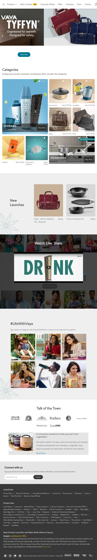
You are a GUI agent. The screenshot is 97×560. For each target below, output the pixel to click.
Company (70, 4)
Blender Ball (30, 520)
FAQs (60, 4)
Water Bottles (29, 507)
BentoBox (43, 509)
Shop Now (77, 54)
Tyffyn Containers (42, 517)
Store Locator (67, 493)
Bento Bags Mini (9, 512)
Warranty (78, 493)
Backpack (46, 512)
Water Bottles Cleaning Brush (13, 520)
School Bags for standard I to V (13, 515)
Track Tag (6, 523)
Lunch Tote (36, 512)
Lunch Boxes (7, 507)
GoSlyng (55, 515)
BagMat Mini (65, 515)
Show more (47, 547)
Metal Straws (64, 520)
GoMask (75, 515)
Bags (76, 509)
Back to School (26, 4)
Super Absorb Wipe (62, 523)
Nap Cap (50, 523)
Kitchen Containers (56, 509)
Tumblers (68, 509)
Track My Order (16, 496)
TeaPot (35, 509)
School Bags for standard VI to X (38, 515)
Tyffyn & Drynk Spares (25, 517)
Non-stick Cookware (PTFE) (76, 507)
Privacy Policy (8, 493)
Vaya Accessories (9, 517)
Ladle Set (16, 523)
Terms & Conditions (23, 493)
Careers (87, 493)
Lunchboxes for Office (18, 536)
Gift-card (84, 515)
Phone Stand (76, 520)
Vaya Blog (14, 525)
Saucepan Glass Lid (37, 523)
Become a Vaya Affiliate (32, 496)
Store (79, 4)
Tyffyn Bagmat (56, 517)
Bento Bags (84, 509)
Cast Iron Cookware (57, 507)
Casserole (18, 507)
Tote (28, 512)
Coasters (54, 520)
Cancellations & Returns (41, 493)
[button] (2, 36)
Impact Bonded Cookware (12, 509)
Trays (75, 517)
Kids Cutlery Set (42, 520)
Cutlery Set (67, 517)
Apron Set (24, 523)
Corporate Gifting (47, 4)
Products (10, 4)
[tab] (15, 419)
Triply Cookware (42, 507)
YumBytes (84, 523)
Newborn (27, 509)
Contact (88, 4)
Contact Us (56, 493)
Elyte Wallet (87, 520)
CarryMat (75, 523)
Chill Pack (20, 512)
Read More (40, 453)
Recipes (6, 525)
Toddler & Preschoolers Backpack (63, 512)
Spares (5, 496)
